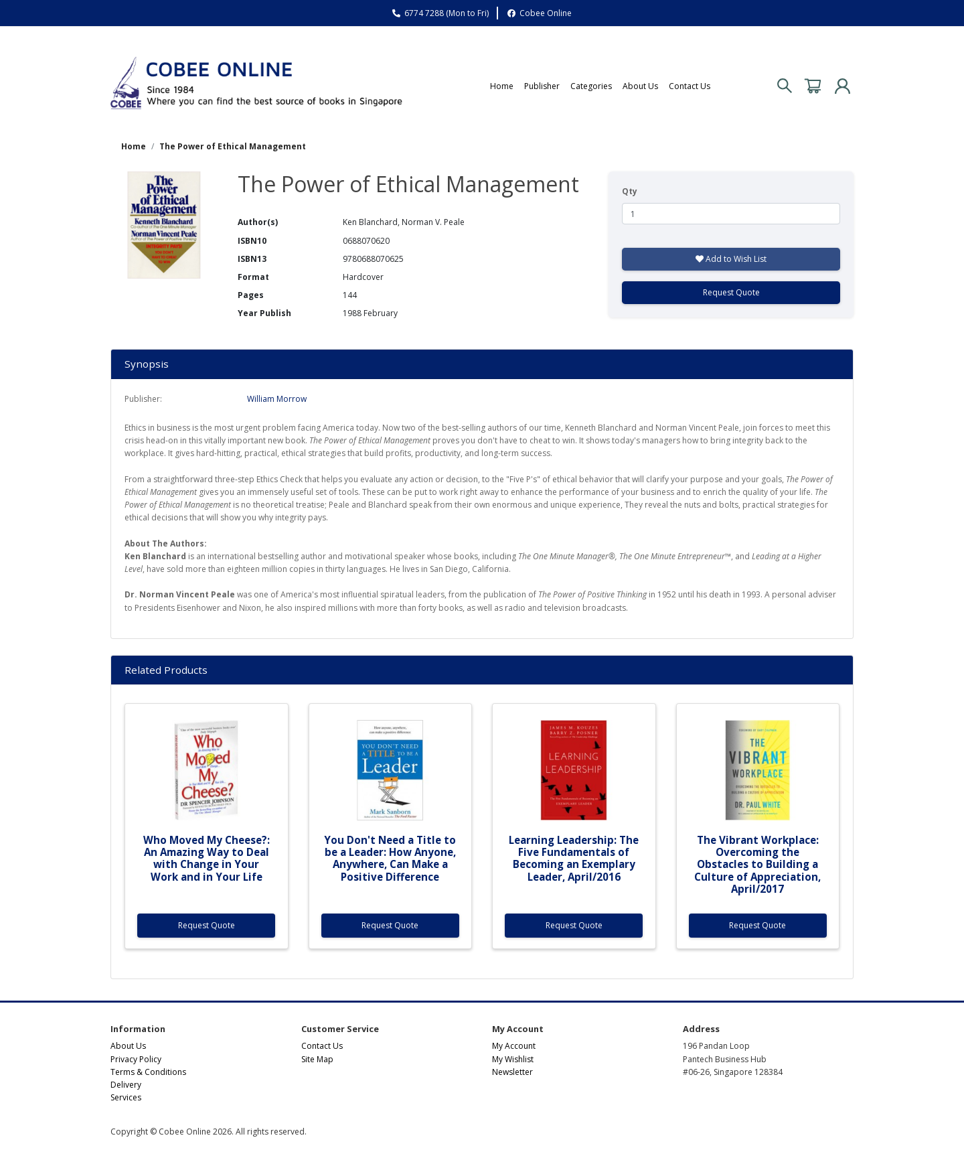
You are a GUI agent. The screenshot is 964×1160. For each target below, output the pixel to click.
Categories (591, 86)
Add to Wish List (731, 259)
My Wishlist (513, 1059)
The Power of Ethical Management (232, 146)
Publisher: (143, 399)
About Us (640, 86)
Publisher (542, 86)
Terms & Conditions (148, 1072)
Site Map (317, 1059)
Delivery (125, 1084)
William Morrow (277, 399)
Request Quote (731, 292)
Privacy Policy (135, 1059)
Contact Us (689, 86)
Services (125, 1097)
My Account (514, 1046)
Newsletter (512, 1072)
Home (501, 86)
